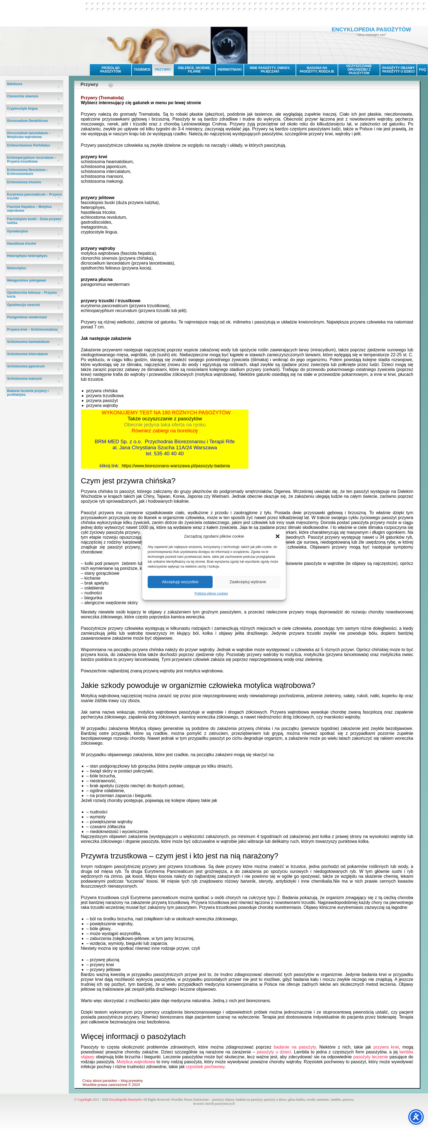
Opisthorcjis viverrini (23, 305)
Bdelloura (14, 84)
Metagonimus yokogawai (26, 280)
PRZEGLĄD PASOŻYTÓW (110, 69)
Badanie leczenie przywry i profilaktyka (28, 393)
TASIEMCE (142, 69)
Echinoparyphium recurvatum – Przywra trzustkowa (31, 159)
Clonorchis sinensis (22, 96)
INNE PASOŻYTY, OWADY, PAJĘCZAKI (270, 69)
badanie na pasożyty (295, 1047)
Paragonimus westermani (27, 317)
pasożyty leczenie (370, 1057)
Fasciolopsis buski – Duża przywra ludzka (34, 221)
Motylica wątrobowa (136, 1061)
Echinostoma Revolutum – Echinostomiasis (27, 172)
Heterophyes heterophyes (27, 256)
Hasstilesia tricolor (21, 243)
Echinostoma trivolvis (24, 182)
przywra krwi (386, 1047)
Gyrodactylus (17, 231)
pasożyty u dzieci (274, 1052)
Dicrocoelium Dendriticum (27, 121)
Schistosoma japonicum (26, 366)
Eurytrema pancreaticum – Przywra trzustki (34, 196)
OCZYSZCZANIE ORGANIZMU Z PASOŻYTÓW (359, 69)
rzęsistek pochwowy (205, 1066)
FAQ (422, 69)
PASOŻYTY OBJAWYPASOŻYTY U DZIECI (398, 69)
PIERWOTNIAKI (230, 69)
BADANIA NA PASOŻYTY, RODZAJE (317, 69)
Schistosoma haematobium (28, 342)
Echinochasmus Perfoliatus (28, 145)
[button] (277, 536)
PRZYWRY (163, 69)
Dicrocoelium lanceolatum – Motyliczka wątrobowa (28, 135)
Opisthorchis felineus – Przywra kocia (32, 294)
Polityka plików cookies (211, 593)
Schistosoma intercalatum (27, 354)
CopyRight (84, 1099)
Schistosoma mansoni (24, 379)
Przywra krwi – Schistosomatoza (32, 329)
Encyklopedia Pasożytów (125, 1099)
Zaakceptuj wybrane (248, 581)
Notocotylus (16, 268)
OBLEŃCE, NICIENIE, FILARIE (194, 69)
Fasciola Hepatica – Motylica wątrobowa (29, 208)
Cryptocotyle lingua (22, 108)
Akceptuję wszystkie (180, 581)
